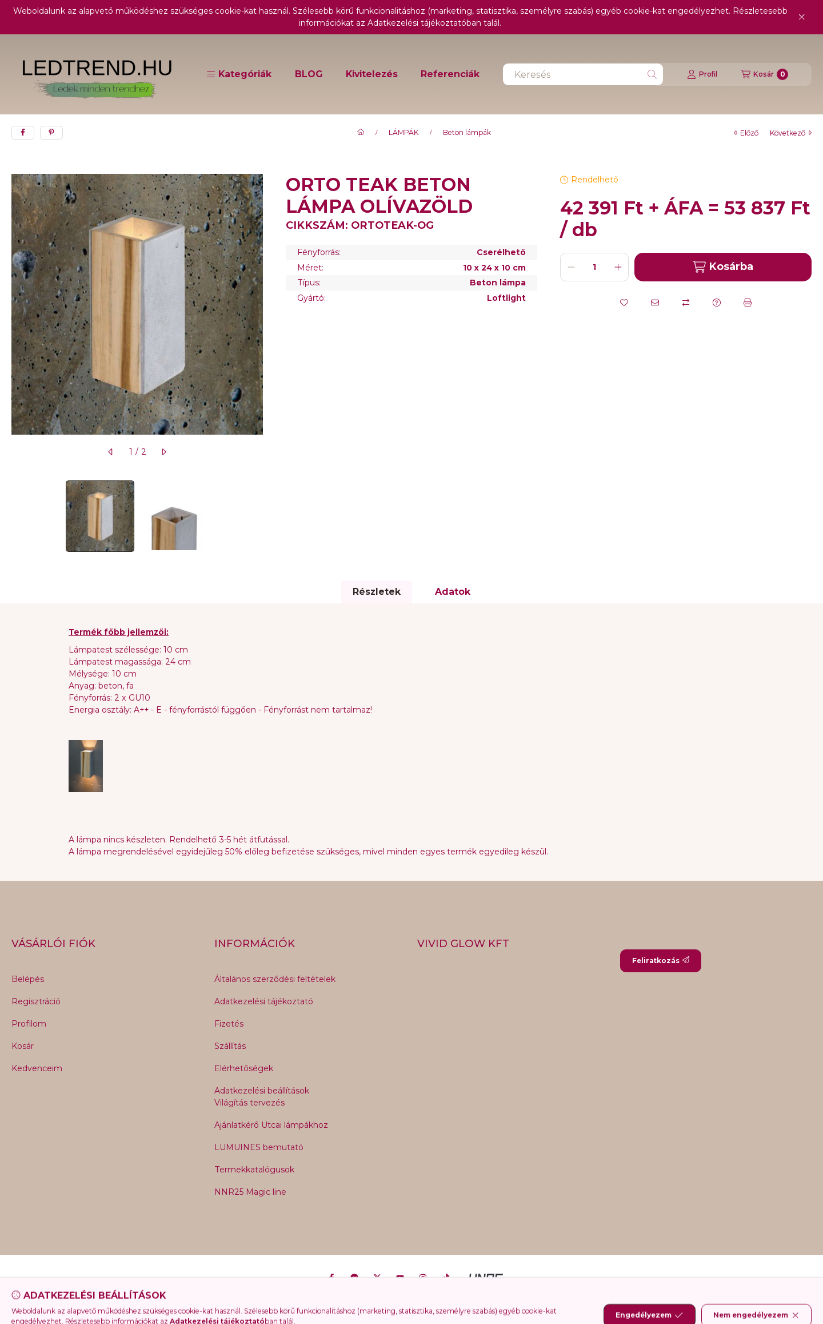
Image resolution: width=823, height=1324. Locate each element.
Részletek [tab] (377, 591)
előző (746, 133)
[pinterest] (51, 133)
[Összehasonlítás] (686, 302)
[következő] (163, 451)
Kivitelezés (372, 74)
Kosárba (723, 266)
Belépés (27, 979)
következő (791, 133)
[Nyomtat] (747, 302)
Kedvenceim (36, 1068)
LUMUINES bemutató (258, 1147)
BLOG (309, 74)
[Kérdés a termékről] (716, 302)
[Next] (257, 515)
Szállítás (230, 1046)
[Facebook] (331, 1277)
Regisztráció (36, 1001)
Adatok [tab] (452, 591)
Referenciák (450, 74)
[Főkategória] (360, 133)
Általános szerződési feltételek (274, 979)
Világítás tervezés (249, 1103)
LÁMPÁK (403, 133)
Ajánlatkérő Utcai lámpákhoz (271, 1125)
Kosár (22, 1046)
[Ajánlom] (655, 302)
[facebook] (22, 133)
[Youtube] (400, 1277)
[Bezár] (802, 17)
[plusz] (617, 267)
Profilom (28, 1024)
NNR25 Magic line (250, 1192)
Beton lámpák (467, 133)
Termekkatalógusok (254, 1169)
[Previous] (17, 515)
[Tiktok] (445, 1277)
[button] (238, 74)
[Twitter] (377, 1277)
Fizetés (228, 1024)
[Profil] (702, 74)
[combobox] (583, 74)
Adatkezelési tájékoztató (263, 1001)
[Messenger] (354, 1277)
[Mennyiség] (594, 267)
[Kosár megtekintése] (765, 74)
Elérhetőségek (243, 1068)
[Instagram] (423, 1277)
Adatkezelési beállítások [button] (261, 1091)
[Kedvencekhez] (624, 302)
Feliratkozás (660, 960)
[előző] (110, 451)
